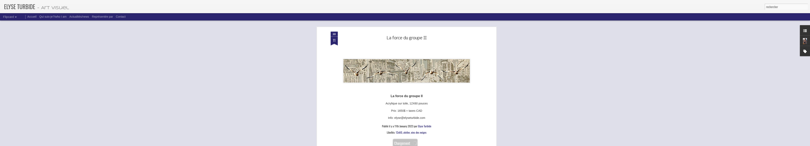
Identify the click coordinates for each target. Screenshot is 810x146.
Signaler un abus (437, 143)
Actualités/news (79, 16)
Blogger (426, 143)
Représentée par (102, 16)
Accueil (31, 16)
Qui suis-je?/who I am (53, 16)
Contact (121, 16)
